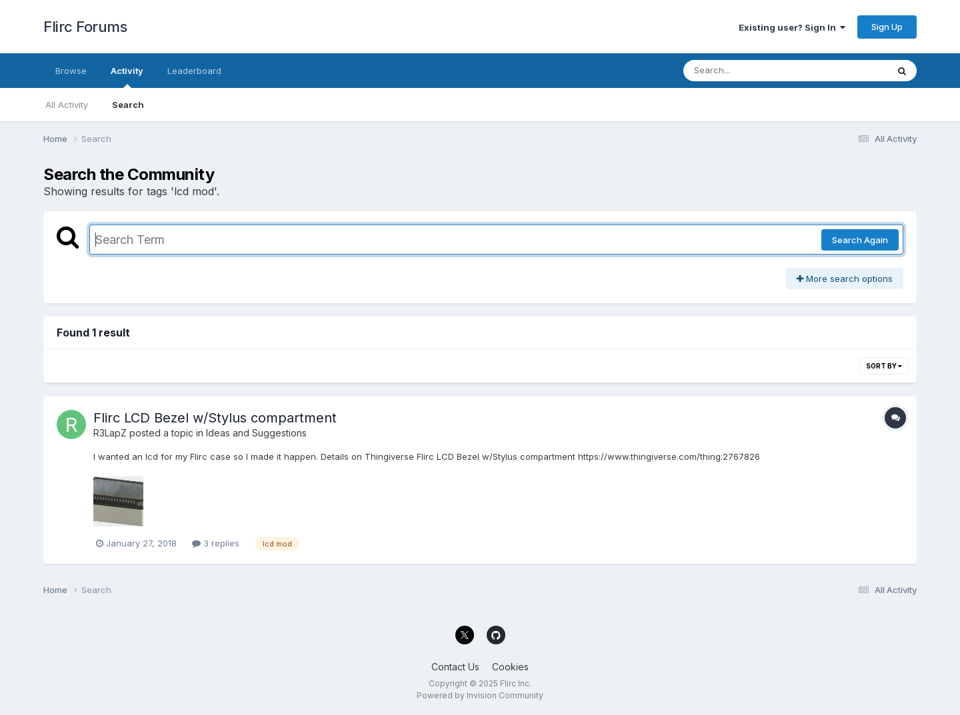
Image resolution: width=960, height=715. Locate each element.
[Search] (749, 70)
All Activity (66, 104)
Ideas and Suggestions (256, 432)
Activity (127, 76)
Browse (71, 70)
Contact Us (455, 666)
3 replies (215, 543)
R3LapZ (110, 432)
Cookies (510, 666)
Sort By (884, 366)
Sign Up (887, 26)
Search (128, 104)
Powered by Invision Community (480, 695)
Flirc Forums (85, 26)
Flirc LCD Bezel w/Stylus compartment (215, 418)
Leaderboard (194, 70)
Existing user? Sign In (792, 27)
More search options (845, 278)
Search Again (860, 240)
